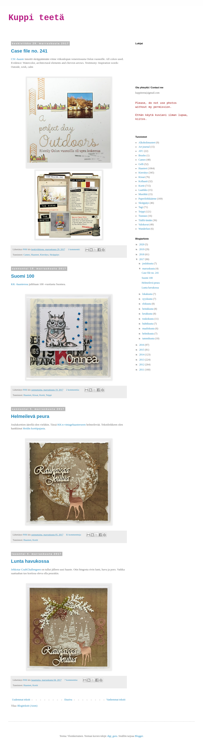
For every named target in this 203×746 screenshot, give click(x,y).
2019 (142, 249)
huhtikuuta (148, 323)
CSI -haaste (17, 59)
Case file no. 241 (29, 51)
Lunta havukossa (30, 561)
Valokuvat (144, 224)
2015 (142, 349)
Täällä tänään (145, 220)
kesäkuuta (147, 313)
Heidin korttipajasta (34, 428)
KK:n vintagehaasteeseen (71, 424)
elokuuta (147, 303)
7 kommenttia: (71, 680)
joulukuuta (148, 263)
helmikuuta (148, 333)
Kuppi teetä (36, 18)
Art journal (144, 146)
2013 (142, 359)
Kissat (35, 395)
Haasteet (35, 254)
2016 (142, 344)
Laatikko (143, 190)
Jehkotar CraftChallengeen (26, 569)
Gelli (141, 164)
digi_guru (112, 736)
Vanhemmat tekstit (115, 699)
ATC (141, 151)
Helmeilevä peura (30, 416)
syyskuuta (147, 298)
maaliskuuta (148, 328)
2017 (142, 259)
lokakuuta (147, 294)
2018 (142, 254)
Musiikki (143, 194)
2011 (142, 369)
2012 (142, 364)
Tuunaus (143, 215)
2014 (142, 354)
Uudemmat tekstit (21, 699)
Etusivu (68, 699)
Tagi (141, 207)
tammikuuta (148, 338)
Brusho (142, 155)
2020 (142, 244)
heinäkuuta (148, 308)
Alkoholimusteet (147, 142)
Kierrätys (44, 254)
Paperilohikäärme (147, 198)
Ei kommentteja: (74, 534)
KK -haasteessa (19, 284)
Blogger (139, 736)
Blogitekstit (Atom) (27, 705)
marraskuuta (148, 268)
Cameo (26, 254)
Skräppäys (54, 254)
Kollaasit (143, 181)
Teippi (49, 395)
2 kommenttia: (73, 389)
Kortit (42, 395)
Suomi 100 (22, 276)
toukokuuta (148, 318)
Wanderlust (144, 228)
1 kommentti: (74, 249)
